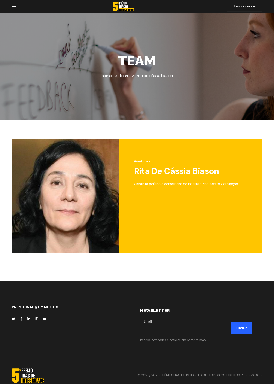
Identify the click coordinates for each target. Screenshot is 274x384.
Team (124, 75)
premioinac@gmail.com (35, 307)
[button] (244, 6)
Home (106, 75)
